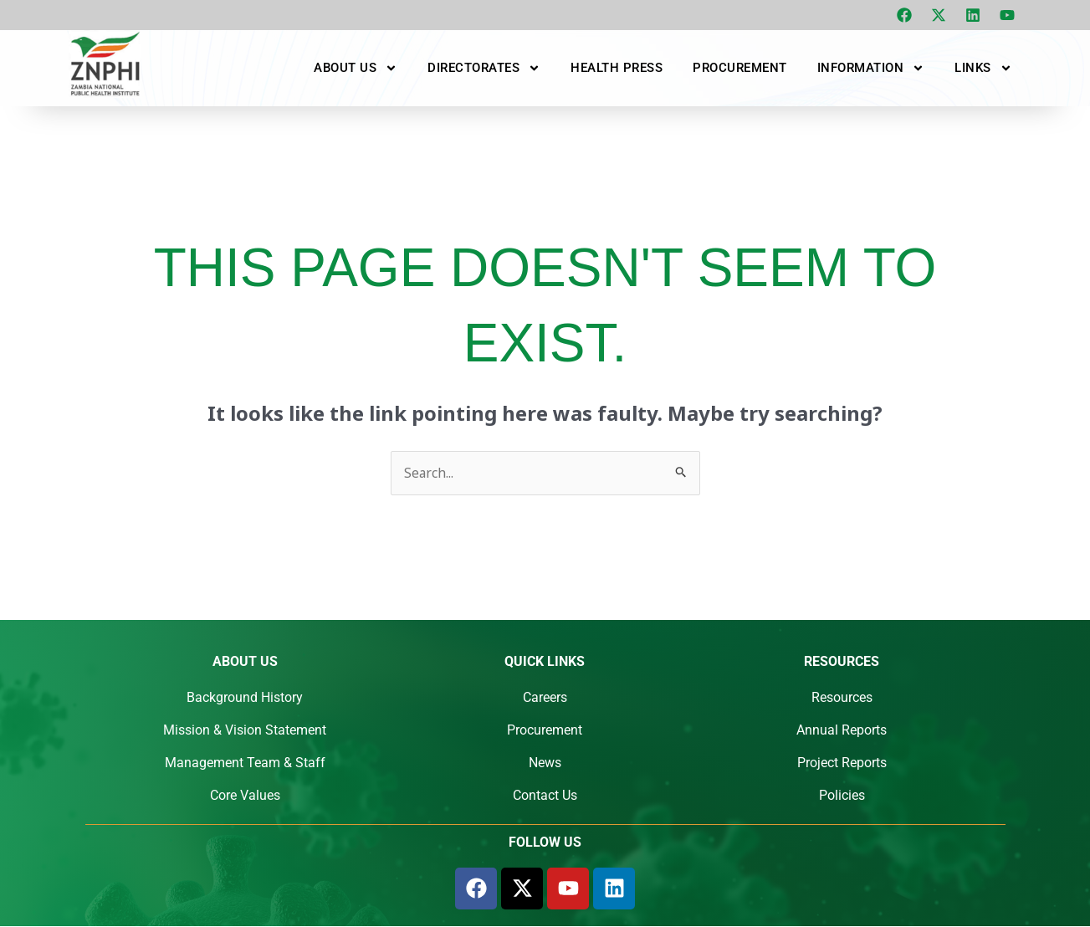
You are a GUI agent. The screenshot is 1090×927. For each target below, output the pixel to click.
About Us (355, 67)
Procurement (740, 67)
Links (983, 67)
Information (871, 67)
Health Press (617, 67)
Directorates (483, 67)
